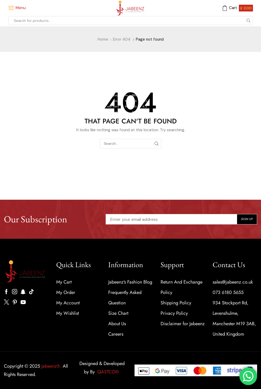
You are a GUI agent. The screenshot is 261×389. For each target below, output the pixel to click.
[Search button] (248, 20)
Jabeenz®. (51, 366)
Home (103, 39)
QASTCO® (108, 371)
